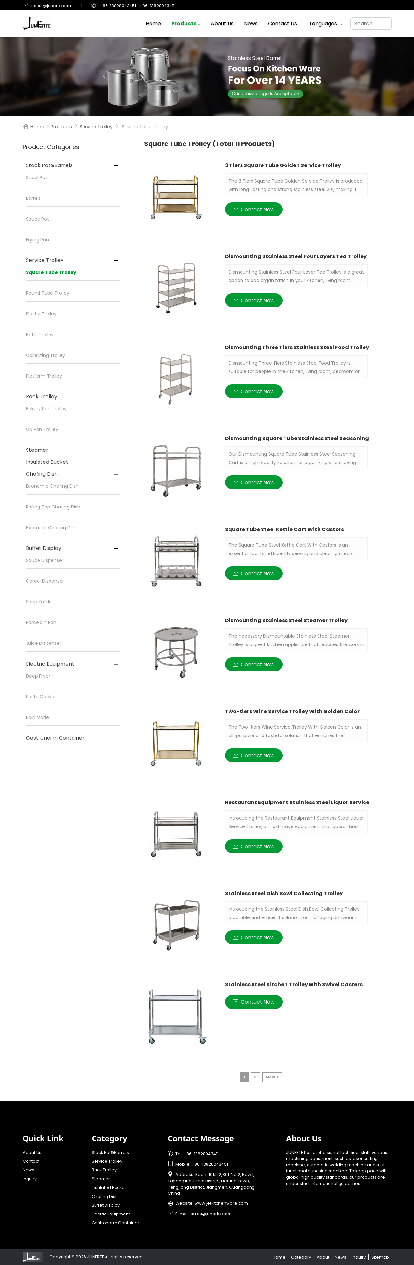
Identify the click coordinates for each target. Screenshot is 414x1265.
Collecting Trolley (45, 355)
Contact (31, 1161)
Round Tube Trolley (47, 293)
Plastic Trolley (41, 314)
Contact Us (282, 22)
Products (183, 22)
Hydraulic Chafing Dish (51, 527)
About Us (222, 22)
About (323, 1257)
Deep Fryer (38, 676)
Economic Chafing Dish (52, 486)
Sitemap (380, 1257)
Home (153, 22)
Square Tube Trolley (51, 272)
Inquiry (30, 1178)
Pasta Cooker (41, 696)
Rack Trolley (41, 396)
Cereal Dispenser (45, 581)
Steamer (37, 450)
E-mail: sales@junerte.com (200, 1213)
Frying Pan (37, 239)
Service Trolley (96, 126)
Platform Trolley (44, 376)
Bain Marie (37, 717)
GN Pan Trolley (42, 429)
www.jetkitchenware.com (221, 1203)
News (251, 22)
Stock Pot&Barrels (49, 165)
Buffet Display (43, 548)
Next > (272, 1077)
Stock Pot (36, 177)
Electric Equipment (50, 663)
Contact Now (253, 209)
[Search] (371, 22)
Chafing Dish (42, 474)
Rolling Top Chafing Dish (53, 507)
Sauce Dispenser (44, 560)
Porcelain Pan (41, 622)
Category (301, 1257)
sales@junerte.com (52, 5)
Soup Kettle (39, 601)
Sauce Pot (37, 219)
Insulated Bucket (47, 462)
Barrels (33, 198)
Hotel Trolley (40, 334)
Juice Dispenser (43, 643)
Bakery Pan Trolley (46, 408)
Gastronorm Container (55, 738)
